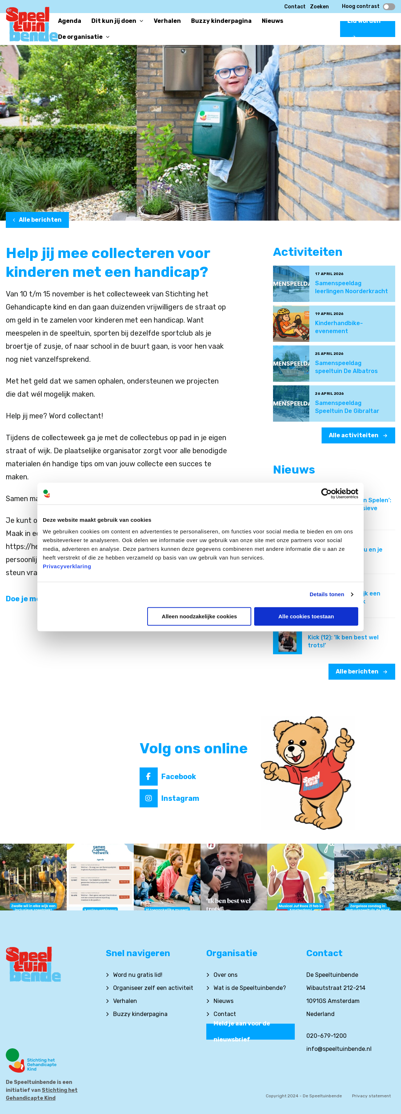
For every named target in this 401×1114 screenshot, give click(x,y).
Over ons (225, 974)
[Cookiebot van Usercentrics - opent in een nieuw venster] (326, 493)
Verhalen (125, 1001)
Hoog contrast (368, 6)
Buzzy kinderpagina (140, 1014)
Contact (295, 7)
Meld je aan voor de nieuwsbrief (242, 1032)
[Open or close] (141, 21)
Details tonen (327, 594)
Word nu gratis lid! (137, 974)
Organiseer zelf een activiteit (153, 987)
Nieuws (223, 1001)
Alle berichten (37, 219)
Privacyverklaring (67, 566)
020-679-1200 (326, 1035)
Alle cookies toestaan (306, 616)
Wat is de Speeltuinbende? (250, 987)
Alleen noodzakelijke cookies (199, 616)
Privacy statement (371, 1096)
